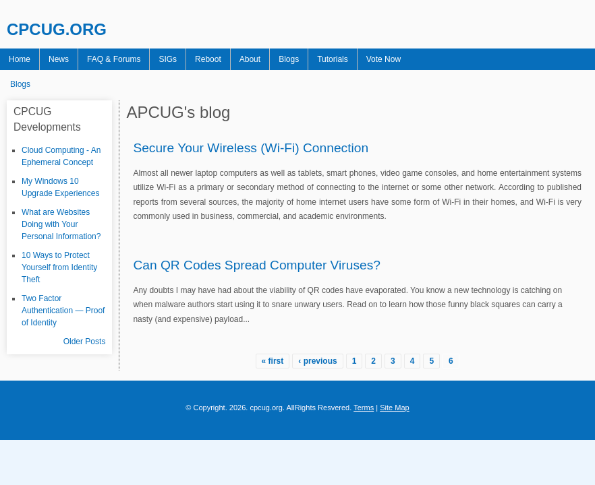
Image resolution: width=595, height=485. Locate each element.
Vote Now (383, 59)
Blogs (289, 59)
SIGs (168, 59)
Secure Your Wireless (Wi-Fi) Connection (250, 148)
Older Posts (84, 341)
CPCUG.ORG (57, 29)
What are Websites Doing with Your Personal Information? (61, 224)
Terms (363, 407)
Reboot (208, 59)
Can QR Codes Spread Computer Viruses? (256, 265)
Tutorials (332, 59)
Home (19, 59)
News (59, 59)
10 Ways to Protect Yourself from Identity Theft (59, 267)
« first (273, 361)
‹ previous (317, 361)
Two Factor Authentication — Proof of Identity (63, 310)
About (249, 59)
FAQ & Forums (113, 59)
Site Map (394, 407)
